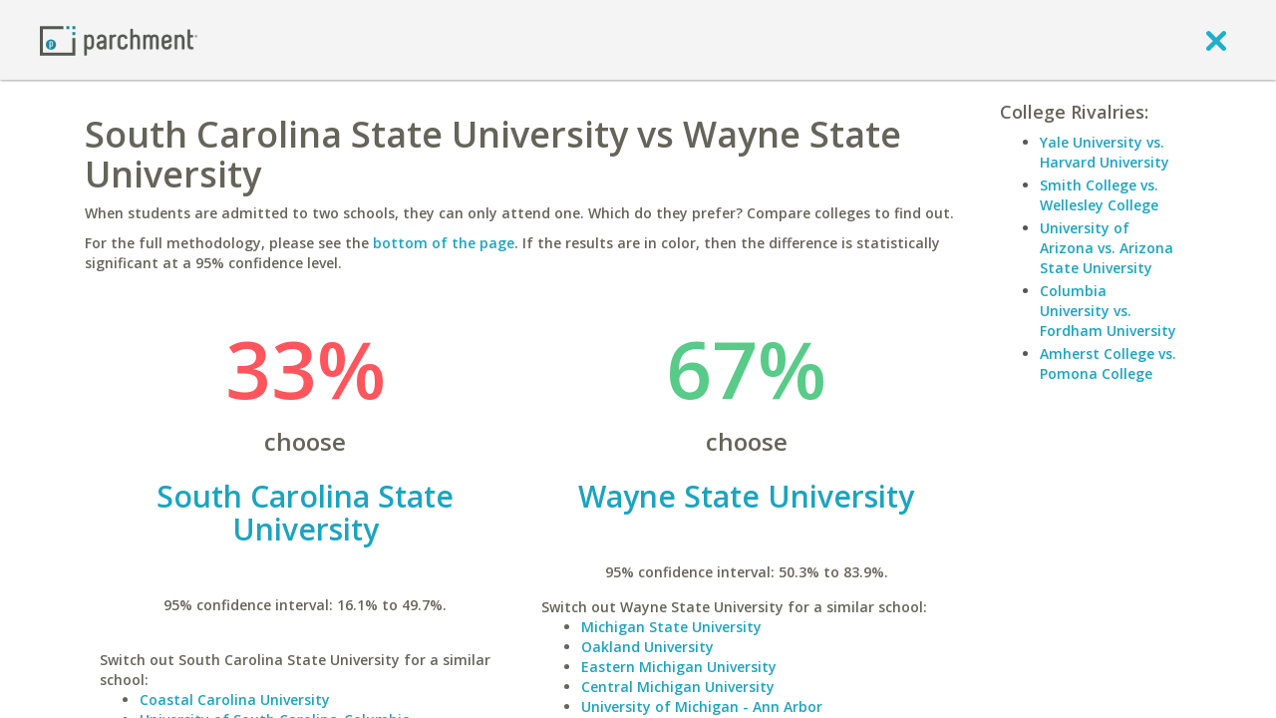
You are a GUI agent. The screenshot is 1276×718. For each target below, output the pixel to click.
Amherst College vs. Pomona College (1108, 363)
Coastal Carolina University (235, 699)
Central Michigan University (678, 686)
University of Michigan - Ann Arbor (701, 706)
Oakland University (647, 646)
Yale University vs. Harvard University (1104, 152)
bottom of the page (443, 242)
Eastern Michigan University (679, 666)
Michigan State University (671, 626)
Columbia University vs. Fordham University (1108, 310)
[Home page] (118, 39)
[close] (1216, 40)
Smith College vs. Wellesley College (1099, 195)
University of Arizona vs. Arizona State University (1106, 247)
